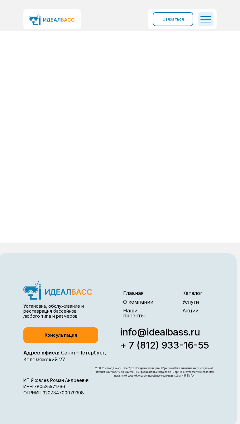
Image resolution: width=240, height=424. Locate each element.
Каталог (192, 293)
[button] (60, 335)
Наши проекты (134, 313)
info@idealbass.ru (160, 332)
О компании (138, 302)
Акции (190, 310)
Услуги (190, 302)
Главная (133, 293)
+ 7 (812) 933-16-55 (164, 345)
